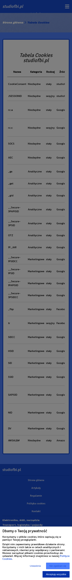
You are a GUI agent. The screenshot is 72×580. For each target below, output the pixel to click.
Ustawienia (35, 566)
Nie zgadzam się (58, 566)
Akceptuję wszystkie (56, 574)
